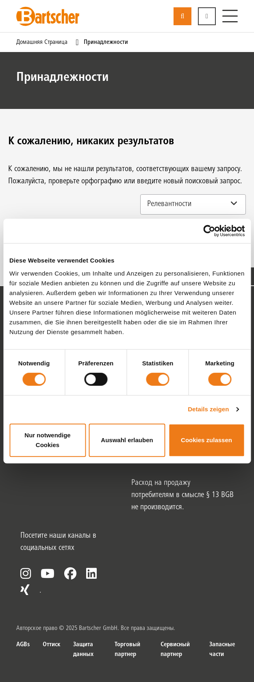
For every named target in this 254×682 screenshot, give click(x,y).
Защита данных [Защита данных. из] (83, 649)
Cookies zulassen (206, 440)
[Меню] (230, 16)
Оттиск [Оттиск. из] (51, 644)
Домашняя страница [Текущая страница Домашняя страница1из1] (41, 42)
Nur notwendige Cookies (47, 440)
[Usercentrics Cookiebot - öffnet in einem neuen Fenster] (209, 231)
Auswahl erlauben (127, 440)
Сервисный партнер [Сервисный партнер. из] (175, 649)
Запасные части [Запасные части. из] (222, 649)
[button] (207, 16)
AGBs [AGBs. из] (23, 644)
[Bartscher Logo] (47, 16)
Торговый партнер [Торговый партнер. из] (127, 649)
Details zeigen (208, 409)
